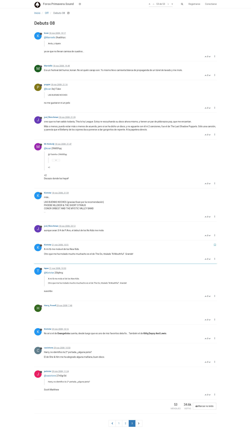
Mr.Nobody (49, 144)
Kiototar (47, 193)
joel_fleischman (51, 117)
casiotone (48, 348)
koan (46, 33)
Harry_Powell (50, 305)
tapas (46, 268)
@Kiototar (49, 272)
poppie (47, 84)
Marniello (48, 66)
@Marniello (49, 37)
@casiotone (50, 375)
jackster (47, 371)
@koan (47, 89)
